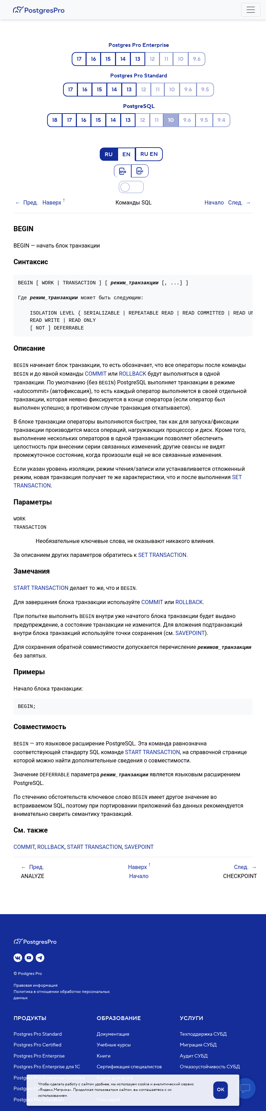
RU (109, 154)
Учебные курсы (114, 1045)
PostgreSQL (138, 106)
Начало (214, 202)
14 (123, 59)
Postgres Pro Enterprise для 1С (47, 1067)
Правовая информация (35, 985)
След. (235, 202)
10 (181, 59)
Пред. (30, 202)
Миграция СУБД (198, 1045)
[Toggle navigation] (250, 10)
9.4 (221, 120)
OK (220, 1090)
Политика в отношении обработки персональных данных (62, 995)
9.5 (205, 89)
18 (54, 120)
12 (152, 59)
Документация (113, 1034)
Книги (103, 1056)
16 (93, 59)
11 (166, 59)
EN (126, 154)
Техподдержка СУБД (203, 1034)
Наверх (51, 202)
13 (137, 59)
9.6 (197, 59)
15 (108, 59)
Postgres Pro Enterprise (138, 45)
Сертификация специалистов (129, 1067)
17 (79, 59)
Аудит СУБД (194, 1056)
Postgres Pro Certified (37, 1045)
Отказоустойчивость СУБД (210, 1067)
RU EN (149, 154)
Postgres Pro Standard (138, 75)
